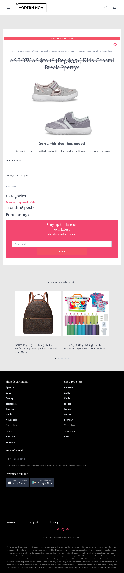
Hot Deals (11, 437)
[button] (55, 358)
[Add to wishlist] (115, 44)
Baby (8, 393)
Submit (62, 251)
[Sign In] (114, 7)
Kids (32, 202)
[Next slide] (115, 323)
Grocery (10, 409)
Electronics (11, 404)
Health (9, 414)
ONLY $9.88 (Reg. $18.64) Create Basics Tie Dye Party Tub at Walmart (85, 347)
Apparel (23, 202)
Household (11, 420)
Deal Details (13, 160)
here (109, 51)
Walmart (68, 409)
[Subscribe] (114, 459)
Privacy (54, 522)
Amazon (68, 388)
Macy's (67, 414)
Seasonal (11, 202)
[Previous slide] (9, 323)
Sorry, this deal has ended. (62, 38)
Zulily (67, 393)
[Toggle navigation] (8, 7)
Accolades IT (76, 538)
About (67, 437)
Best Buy (68, 420)
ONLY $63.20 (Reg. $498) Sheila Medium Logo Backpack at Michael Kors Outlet (36, 349)
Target (67, 404)
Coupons (10, 442)
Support (33, 522)
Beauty (9, 398)
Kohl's (67, 398)
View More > (12, 425)
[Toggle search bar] (106, 7)
